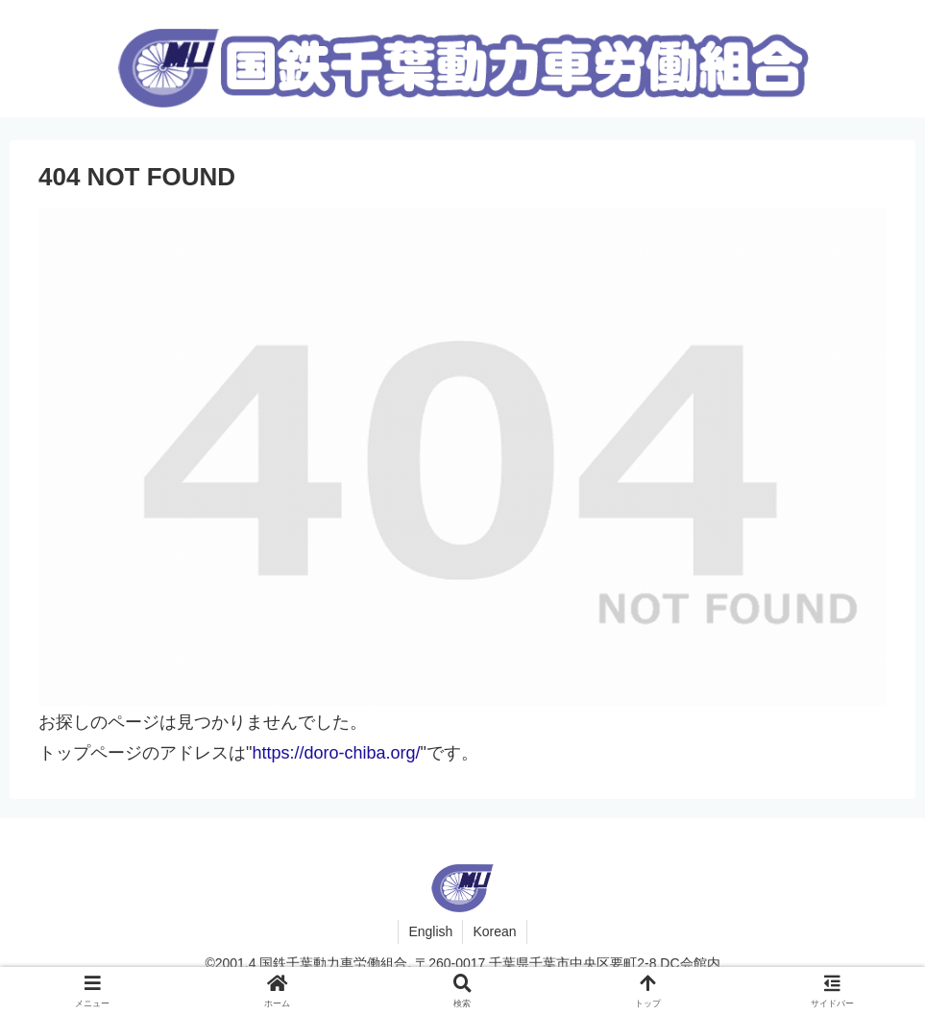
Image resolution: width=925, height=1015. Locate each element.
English (430, 931)
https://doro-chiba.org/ (336, 752)
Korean (494, 931)
